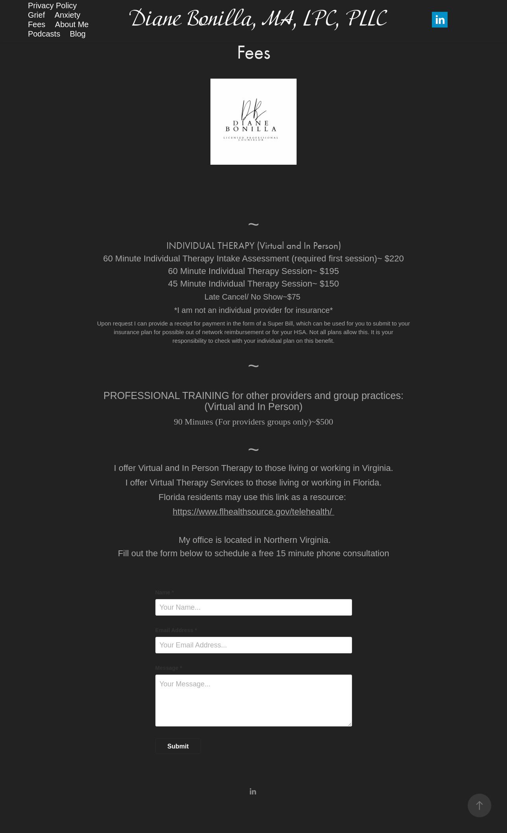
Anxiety (68, 15)
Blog (78, 33)
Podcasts (44, 33)
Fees (36, 24)
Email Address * (176, 630)
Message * (168, 668)
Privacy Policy (52, 5)
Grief (36, 15)
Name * (164, 592)
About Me (72, 24)
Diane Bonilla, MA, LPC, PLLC (257, 20)
